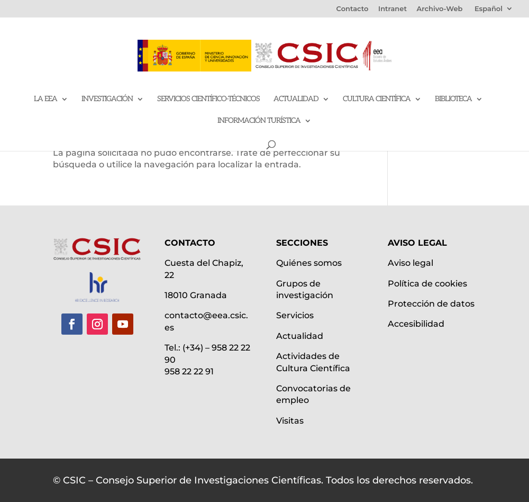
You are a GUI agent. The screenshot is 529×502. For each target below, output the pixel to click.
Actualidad (295, 99)
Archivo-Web (440, 9)
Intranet (392, 9)
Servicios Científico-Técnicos (208, 99)
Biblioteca (453, 99)
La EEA (45, 99)
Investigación (107, 99)
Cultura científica (377, 99)
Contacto (352, 9)
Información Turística (258, 121)
